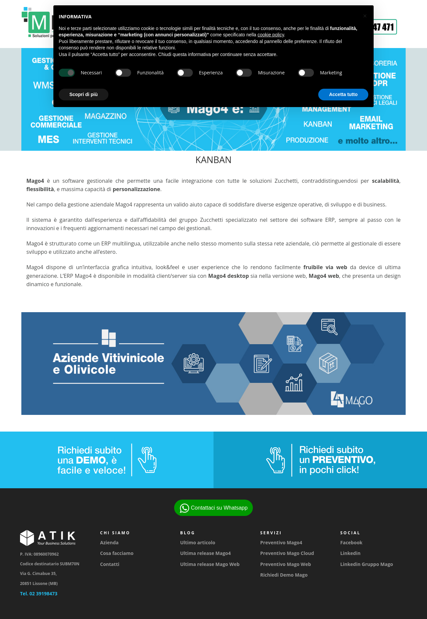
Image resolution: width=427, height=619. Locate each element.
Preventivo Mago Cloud (287, 553)
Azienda (109, 542)
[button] (365, 16)
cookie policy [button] (271, 34)
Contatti (109, 564)
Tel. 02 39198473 (38, 593)
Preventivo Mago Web (285, 564)
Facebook (351, 542)
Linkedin (350, 553)
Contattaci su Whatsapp (213, 508)
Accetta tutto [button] (343, 94)
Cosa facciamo (116, 553)
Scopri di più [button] (83, 94)
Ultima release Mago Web (210, 564)
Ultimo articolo (197, 542)
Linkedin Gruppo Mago (366, 564)
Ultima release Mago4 (205, 553)
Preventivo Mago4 (281, 542)
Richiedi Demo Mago (284, 575)
